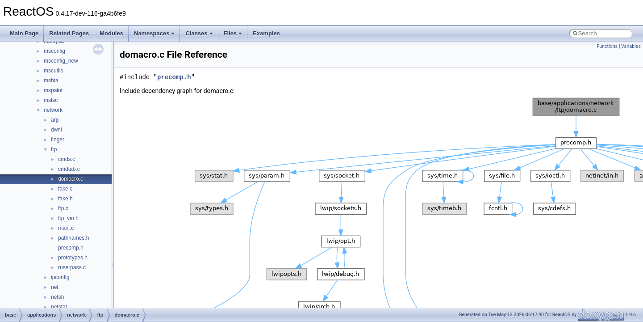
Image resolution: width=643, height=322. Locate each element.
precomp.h (71, 248)
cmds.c (66, 159)
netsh (57, 297)
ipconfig (60, 277)
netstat (59, 307)
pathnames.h (73, 238)
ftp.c (63, 208)
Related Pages (69, 33)
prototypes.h (73, 257)
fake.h (65, 198)
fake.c (65, 189)
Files (233, 33)
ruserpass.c (72, 267)
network (53, 110)
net (54, 287)
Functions (607, 46)
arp (54, 120)
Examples (266, 33)
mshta (51, 80)
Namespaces (154, 33)
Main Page (24, 33)
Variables (631, 46)
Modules (111, 33)
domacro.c (70, 179)
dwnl (56, 130)
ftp (54, 149)
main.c (66, 228)
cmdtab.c (69, 169)
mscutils (53, 71)
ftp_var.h (68, 218)
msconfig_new (61, 61)
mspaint (53, 90)
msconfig (54, 51)
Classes (199, 33)
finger (57, 139)
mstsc (51, 100)
